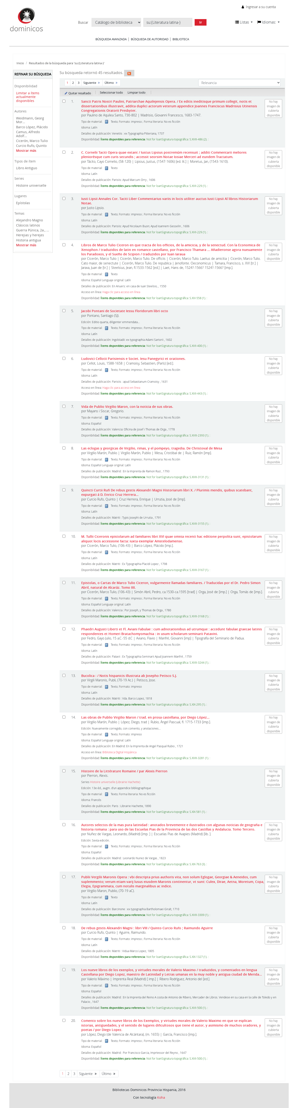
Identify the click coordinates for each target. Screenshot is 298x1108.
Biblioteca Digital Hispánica (119, 752)
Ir (200, 22)
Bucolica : (129, 675)
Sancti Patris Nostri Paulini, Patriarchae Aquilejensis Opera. (169, 106)
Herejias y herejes (30, 235)
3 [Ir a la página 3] (78, 83)
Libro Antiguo (26, 168)
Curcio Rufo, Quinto (31, 145)
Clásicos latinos (28, 225)
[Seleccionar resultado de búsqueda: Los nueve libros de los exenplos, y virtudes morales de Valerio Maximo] (63, 969)
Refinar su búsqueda (32, 74)
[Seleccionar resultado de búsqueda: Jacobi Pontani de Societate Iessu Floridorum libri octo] (63, 310)
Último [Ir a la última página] (112, 83)
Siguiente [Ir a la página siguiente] (92, 83)
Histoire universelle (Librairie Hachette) (115, 782)
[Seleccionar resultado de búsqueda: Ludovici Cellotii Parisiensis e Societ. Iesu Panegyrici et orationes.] (63, 358)
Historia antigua (28, 240)
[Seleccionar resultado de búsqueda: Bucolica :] (63, 675)
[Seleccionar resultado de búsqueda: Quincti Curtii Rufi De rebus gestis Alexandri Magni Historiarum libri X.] (63, 489)
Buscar (83, 22)
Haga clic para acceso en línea (121, 292)
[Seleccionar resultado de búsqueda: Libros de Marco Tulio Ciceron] (63, 244)
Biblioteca (181, 39)
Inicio (20, 63)
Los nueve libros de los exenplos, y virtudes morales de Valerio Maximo (171, 972)
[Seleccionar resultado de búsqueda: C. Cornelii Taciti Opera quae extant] (63, 152)
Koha (161, 1097)
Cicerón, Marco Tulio (32, 140)
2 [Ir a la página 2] (73, 83)
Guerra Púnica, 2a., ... (32, 230)
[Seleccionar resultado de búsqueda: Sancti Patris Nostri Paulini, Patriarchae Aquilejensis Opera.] (63, 101)
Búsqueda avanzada (111, 39)
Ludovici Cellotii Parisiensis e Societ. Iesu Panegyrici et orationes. (133, 358)
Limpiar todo (137, 92)
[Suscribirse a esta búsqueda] (129, 73)
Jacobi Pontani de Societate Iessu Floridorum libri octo (124, 311)
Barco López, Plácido (32, 127)
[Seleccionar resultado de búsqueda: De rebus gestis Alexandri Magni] (63, 927)
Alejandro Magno (29, 220)
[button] (244, 22)
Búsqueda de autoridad (149, 39)
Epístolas (23, 203)
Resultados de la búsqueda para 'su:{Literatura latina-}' (67, 63)
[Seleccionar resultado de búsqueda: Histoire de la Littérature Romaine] (63, 770)
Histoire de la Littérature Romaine (124, 771)
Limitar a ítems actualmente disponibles (27, 97)
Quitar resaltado (77, 93)
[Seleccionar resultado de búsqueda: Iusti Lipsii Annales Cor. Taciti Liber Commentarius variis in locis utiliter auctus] (63, 198)
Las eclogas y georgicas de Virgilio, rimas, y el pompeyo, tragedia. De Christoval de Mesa (151, 448)
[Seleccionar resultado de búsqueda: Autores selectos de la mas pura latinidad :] (63, 824)
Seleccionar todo (111, 92)
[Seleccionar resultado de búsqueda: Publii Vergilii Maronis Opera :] (63, 876)
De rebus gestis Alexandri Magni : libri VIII (147, 928)
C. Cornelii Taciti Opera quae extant (164, 154)
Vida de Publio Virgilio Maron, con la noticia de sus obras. (127, 406)
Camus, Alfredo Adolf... (28, 134)
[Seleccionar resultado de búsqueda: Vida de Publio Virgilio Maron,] (63, 406)
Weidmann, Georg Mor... (30, 120)
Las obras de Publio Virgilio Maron (145, 717)
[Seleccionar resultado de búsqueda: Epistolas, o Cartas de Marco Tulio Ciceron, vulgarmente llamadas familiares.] (63, 582)
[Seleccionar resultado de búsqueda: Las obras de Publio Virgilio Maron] (63, 717)
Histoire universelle (31, 185)
